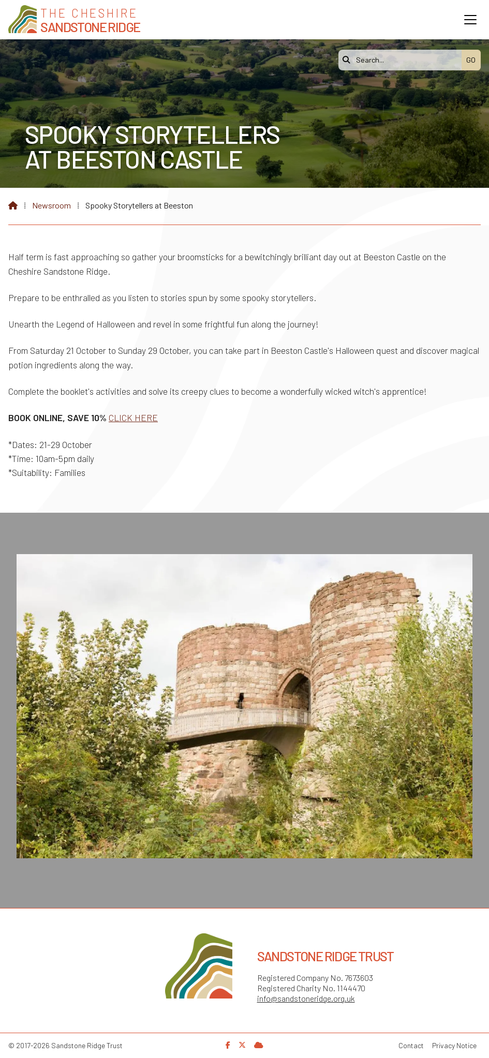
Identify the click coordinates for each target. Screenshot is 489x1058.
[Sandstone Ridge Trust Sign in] (258, 1044)
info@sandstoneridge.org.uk (306, 998)
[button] (470, 19)
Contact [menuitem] (411, 1045)
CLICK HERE (133, 417)
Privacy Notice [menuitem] (454, 1045)
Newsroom (51, 205)
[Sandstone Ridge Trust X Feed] (242, 1044)
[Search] (403, 60)
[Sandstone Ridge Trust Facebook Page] (228, 1044)
